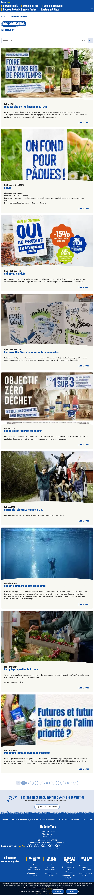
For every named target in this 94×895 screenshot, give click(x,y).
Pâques (7, 187)
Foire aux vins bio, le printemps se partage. (25, 106)
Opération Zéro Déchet (15, 273)
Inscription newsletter (47, 807)
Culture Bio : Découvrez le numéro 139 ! (23, 509)
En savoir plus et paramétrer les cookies (33, 891)
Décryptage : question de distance (21, 669)
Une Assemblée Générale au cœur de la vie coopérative (31, 352)
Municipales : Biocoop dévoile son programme (27, 753)
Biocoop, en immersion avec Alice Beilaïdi (24, 586)
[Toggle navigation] (92, 10)
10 (70, 783)
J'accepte (72, 891)
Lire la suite (84, 123)
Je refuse (58, 891)
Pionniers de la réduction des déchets (23, 431)
